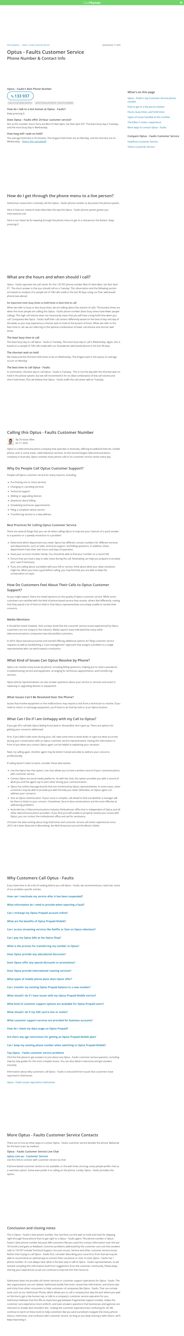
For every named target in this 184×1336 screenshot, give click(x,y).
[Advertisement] (64, 168)
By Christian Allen (25, 439)
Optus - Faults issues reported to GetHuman (31, 1082)
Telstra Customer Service (141, 146)
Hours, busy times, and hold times (146, 112)
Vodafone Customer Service (143, 141)
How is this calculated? (34, 141)
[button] (181, 2)
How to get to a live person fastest (146, 106)
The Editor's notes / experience (144, 122)
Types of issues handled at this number (149, 117)
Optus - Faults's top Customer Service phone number (152, 100)
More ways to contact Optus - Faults (147, 127)
